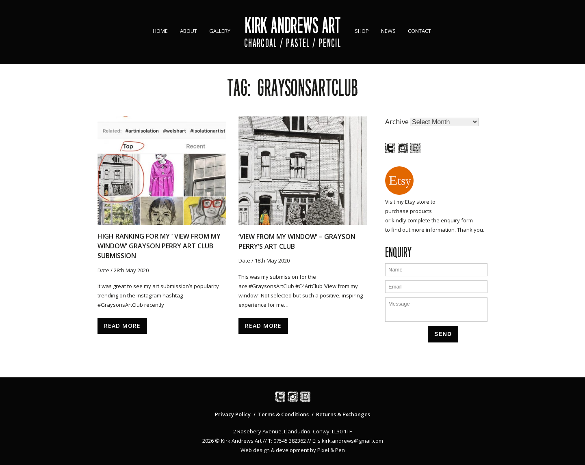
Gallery (219, 30)
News (388, 30)
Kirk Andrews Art (292, 25)
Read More (122, 325)
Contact (419, 30)
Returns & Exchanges (343, 414)
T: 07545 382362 (287, 440)
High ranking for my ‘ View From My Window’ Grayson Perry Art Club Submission (159, 246)
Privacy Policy (233, 414)
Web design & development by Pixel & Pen (292, 450)
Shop (362, 30)
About (188, 30)
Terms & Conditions (283, 414)
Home (160, 30)
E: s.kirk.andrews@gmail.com (347, 440)
